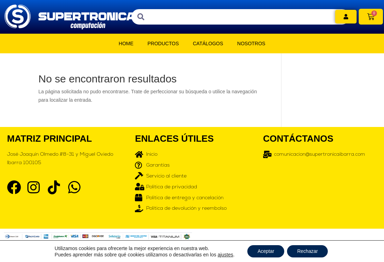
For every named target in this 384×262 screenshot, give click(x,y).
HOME (126, 43)
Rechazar (308, 251)
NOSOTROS (251, 43)
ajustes (224, 254)
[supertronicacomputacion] (320, 194)
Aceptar (265, 251)
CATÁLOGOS (208, 43)
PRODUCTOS (163, 43)
